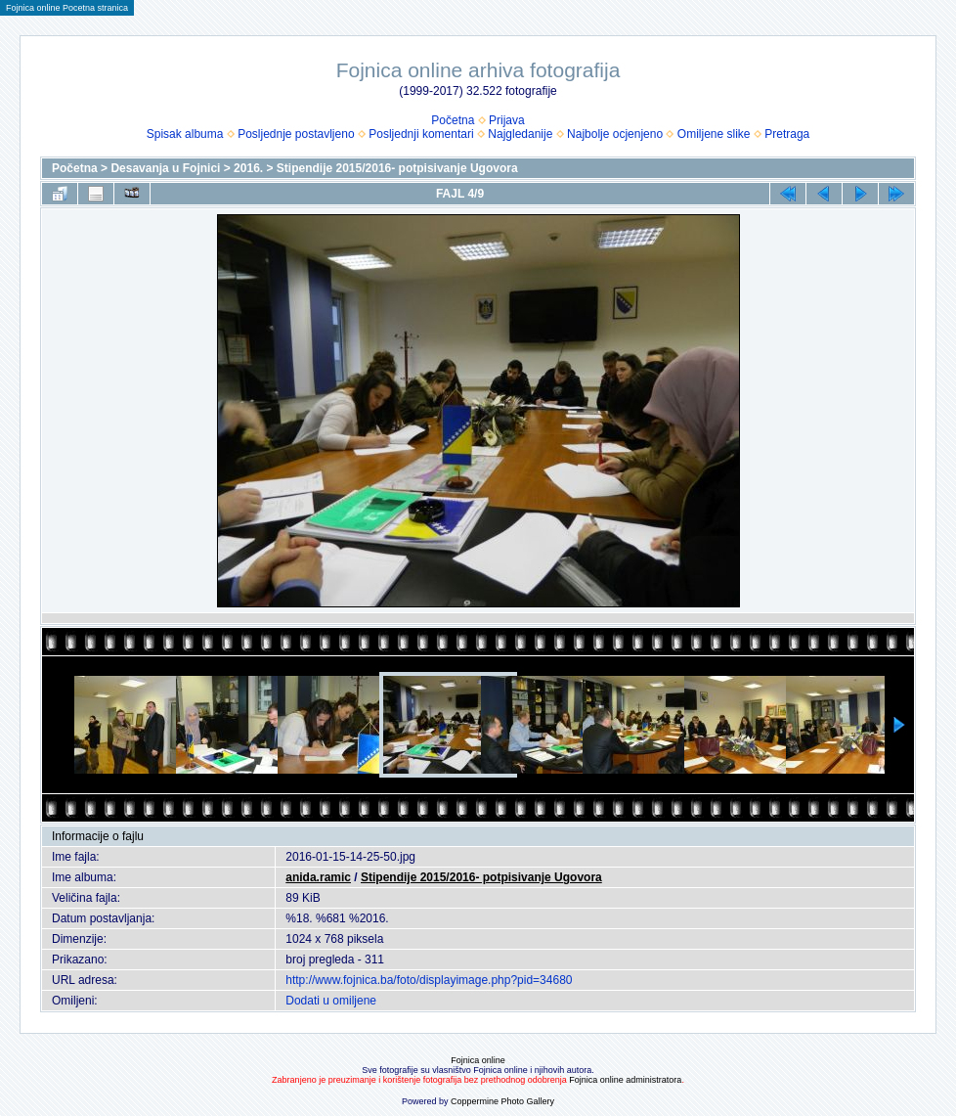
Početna (452, 120)
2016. (248, 168)
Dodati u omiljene (330, 1000)
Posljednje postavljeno (296, 134)
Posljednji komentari (421, 134)
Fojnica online (478, 1060)
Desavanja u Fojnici (165, 168)
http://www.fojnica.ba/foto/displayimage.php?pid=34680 (428, 980)
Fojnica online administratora (625, 1080)
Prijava (507, 120)
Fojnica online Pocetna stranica (67, 8)
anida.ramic (318, 877)
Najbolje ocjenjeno (615, 134)
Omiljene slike (714, 134)
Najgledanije (520, 134)
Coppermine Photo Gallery (502, 1101)
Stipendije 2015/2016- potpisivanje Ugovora (397, 168)
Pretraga (786, 134)
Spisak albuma (185, 134)
